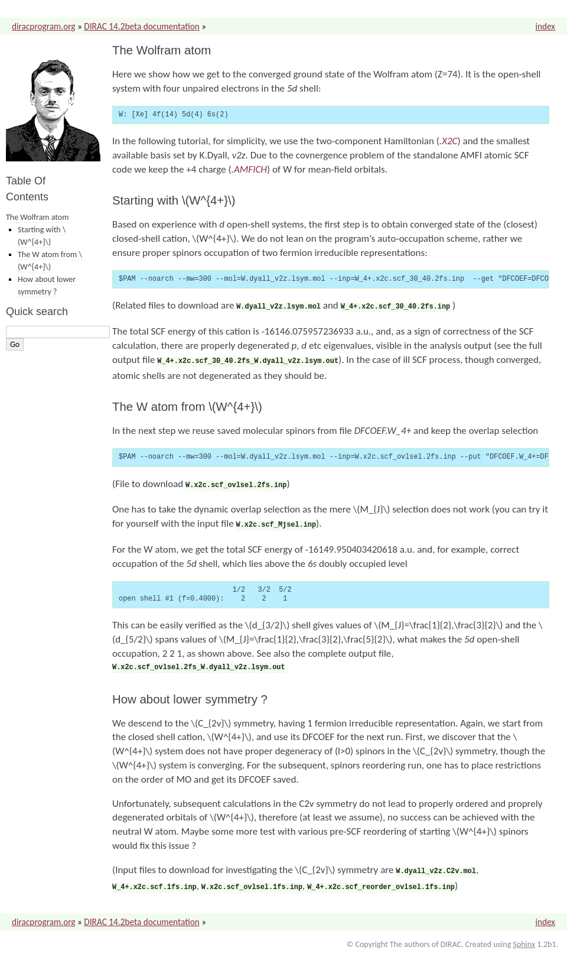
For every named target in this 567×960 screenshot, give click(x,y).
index (545, 26)
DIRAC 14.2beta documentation (141, 26)
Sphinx (524, 937)
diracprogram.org (44, 26)
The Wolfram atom (37, 217)
